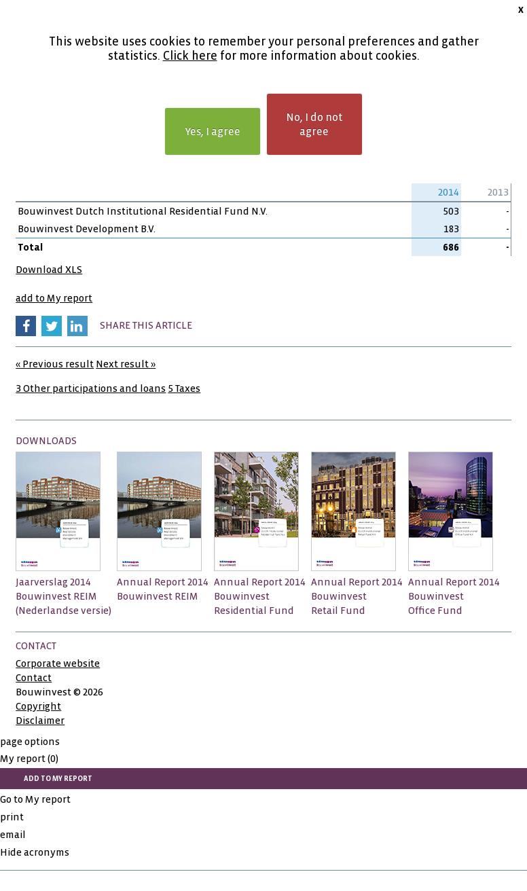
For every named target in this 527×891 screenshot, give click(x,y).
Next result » (126, 364)
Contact (34, 677)
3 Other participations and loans (91, 388)
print (12, 817)
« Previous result (55, 364)
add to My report (54, 298)
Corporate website (58, 663)
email (13, 834)
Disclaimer (40, 720)
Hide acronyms (34, 852)
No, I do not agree (314, 124)
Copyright (38, 706)
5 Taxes (184, 388)
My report (29, 758)
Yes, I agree (212, 131)
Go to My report (35, 799)
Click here (190, 56)
